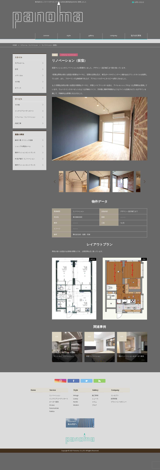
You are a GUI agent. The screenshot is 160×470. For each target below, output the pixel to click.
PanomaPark (54, 407)
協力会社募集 (136, 6)
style (69, 6)
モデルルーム (19, 63)
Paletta (51, 410)
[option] (99, 129)
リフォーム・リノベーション (30, 45)
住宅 (55, 55)
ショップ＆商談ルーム (23, 146)
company (113, 6)
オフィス (18, 88)
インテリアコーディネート (24, 111)
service (46, 6)
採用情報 (114, 398)
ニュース (95, 398)
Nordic (75, 401)
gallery (91, 6)
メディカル (19, 75)
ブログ (94, 404)
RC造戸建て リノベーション (25, 159)
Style (75, 389)
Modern (76, 404)
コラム (94, 401)
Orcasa (51, 404)
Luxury (75, 398)
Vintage (76, 394)
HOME (15, 45)
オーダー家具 (54, 401)
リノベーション (54, 394)
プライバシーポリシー (119, 401)
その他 (17, 82)
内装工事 (18, 123)
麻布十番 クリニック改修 (24, 140)
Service (52, 389)
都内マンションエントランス (25, 152)
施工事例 (95, 394)
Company (115, 389)
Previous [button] (55, 181)
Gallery (95, 389)
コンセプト (115, 394)
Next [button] (144, 181)
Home (32, 389)
